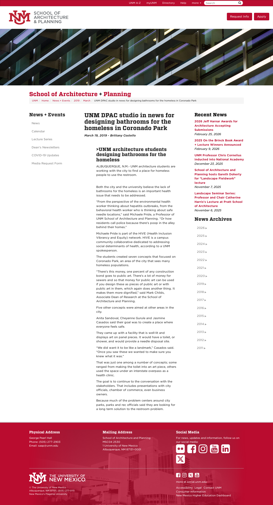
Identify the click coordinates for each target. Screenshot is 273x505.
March (86, 100)
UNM (35, 100)
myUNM (151, 3)
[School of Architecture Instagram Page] (204, 451)
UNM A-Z (135, 3)
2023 (201, 252)
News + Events (61, 100)
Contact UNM (212, 487)
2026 (201, 228)
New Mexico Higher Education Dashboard (203, 495)
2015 (200, 316)
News (36, 123)
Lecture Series (42, 139)
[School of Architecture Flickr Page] (181, 451)
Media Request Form (47, 163)
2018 (200, 292)
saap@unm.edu (48, 445)
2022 (201, 260)
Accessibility (184, 487)
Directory (168, 3)
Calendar (38, 131)
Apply (261, 16)
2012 (200, 340)
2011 (200, 348)
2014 (200, 324)
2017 (200, 300)
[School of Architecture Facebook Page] (193, 451)
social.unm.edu (197, 481)
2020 (201, 276)
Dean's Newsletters (45, 147)
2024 (201, 244)
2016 (200, 308)
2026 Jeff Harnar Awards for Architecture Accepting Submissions (216, 126)
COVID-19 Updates (45, 155)
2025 (201, 236)
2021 (200, 268)
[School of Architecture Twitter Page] (182, 461)
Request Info (239, 16)
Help (183, 3)
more (196, 3)
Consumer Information (191, 491)
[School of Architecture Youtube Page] (215, 451)
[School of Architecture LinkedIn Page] (227, 451)
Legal (198, 487)
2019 (76, 100)
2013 (200, 332)
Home (45, 100)
